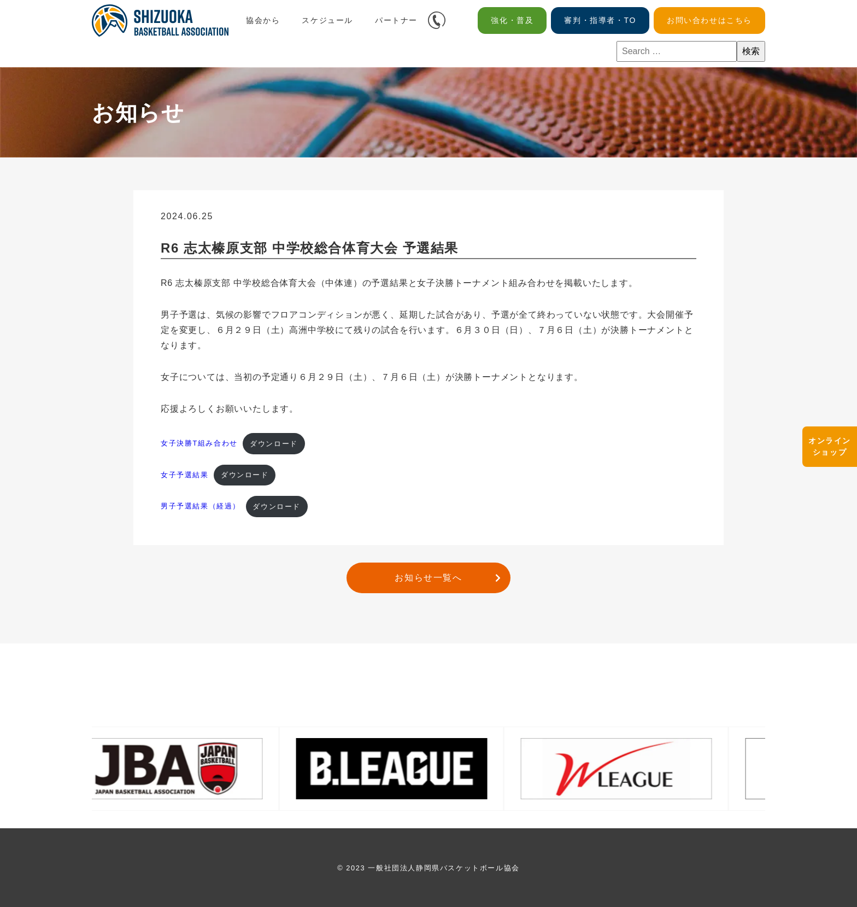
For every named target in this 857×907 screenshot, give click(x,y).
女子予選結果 (185, 475)
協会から (263, 20)
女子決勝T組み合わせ (199, 444)
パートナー (396, 20)
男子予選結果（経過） (200, 506)
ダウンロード (274, 444)
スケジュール (327, 20)
